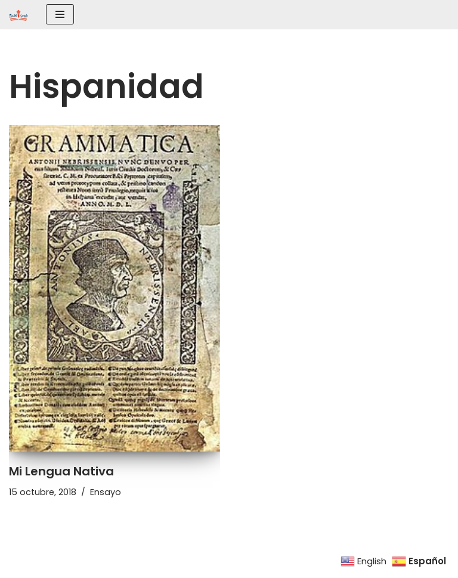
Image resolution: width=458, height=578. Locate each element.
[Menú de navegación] (60, 14)
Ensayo (105, 492)
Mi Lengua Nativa (61, 471)
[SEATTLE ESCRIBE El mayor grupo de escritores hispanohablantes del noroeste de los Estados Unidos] (18, 14)
